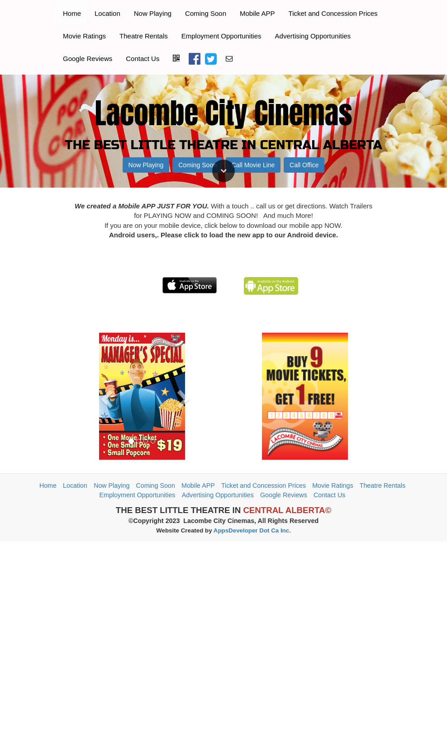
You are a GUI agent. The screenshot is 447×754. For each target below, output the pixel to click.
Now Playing (152, 13)
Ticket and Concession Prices (333, 13)
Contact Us (142, 58)
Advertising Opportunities (313, 36)
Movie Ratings (84, 36)
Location (107, 13)
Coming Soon (205, 13)
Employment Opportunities (221, 36)
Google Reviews (87, 58)
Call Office (304, 491)
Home (72, 13)
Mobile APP (257, 13)
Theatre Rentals (143, 36)
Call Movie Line (253, 491)
